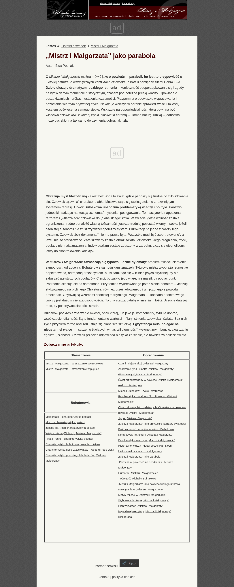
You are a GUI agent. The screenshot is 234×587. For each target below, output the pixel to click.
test (172, 16)
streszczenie (100, 16)
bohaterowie (133, 16)
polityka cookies (123, 577)
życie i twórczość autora (155, 16)
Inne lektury (128, 3)
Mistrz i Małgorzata (110, 3)
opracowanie (117, 16)
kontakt (104, 577)
